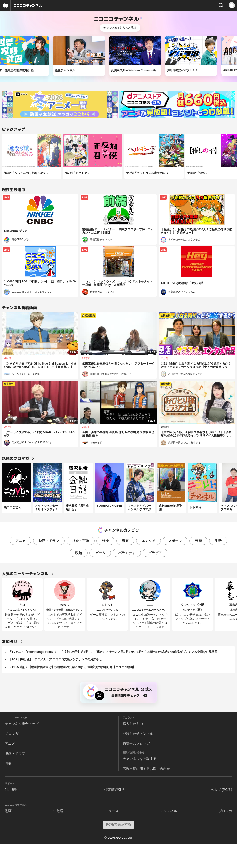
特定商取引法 (114, 790)
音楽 (125, 541)
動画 (8, 811)
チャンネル (168, 811)
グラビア (155, 553)
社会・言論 (80, 541)
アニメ (20, 541)
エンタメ (148, 541)
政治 (78, 553)
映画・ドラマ (49, 541)
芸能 (198, 541)
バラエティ (126, 553)
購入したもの (133, 724)
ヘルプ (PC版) (221, 790)
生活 (218, 541)
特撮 (105, 541)
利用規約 (11, 790)
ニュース (111, 811)
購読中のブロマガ (136, 743)
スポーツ (175, 541)
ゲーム (100, 553)
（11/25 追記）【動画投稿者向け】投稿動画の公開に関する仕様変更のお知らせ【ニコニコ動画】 (72, 667)
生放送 (58, 811)
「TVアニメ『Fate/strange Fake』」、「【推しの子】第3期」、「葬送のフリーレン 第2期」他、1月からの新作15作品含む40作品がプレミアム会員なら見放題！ (114, 652)
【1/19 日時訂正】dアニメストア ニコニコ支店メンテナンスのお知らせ (55, 659)
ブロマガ (11, 734)
